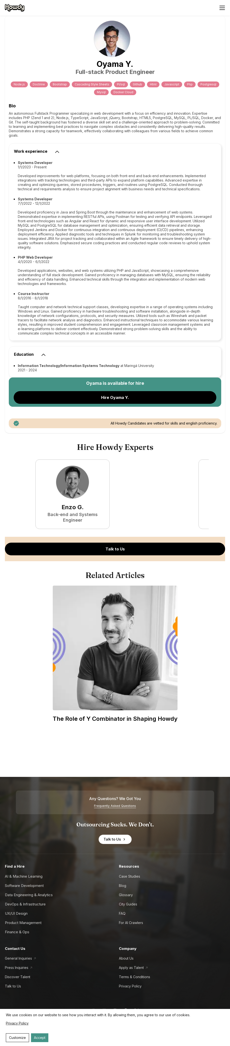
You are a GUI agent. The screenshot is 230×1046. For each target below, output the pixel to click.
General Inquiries (18, 958)
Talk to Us (115, 549)
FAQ (122, 913)
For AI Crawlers (131, 923)
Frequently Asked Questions (115, 806)
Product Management (23, 922)
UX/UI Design (16, 913)
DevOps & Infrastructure (25, 904)
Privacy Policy (130, 986)
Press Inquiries (16, 967)
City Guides (128, 904)
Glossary (126, 895)
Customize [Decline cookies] (17, 1038)
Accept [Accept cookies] (39, 1038)
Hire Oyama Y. (115, 397)
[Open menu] (222, 8)
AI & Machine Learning (23, 876)
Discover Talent (17, 977)
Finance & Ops (17, 932)
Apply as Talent (131, 967)
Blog (122, 886)
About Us (126, 958)
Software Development (24, 885)
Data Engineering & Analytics (29, 895)
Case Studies (129, 876)
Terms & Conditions (134, 977)
